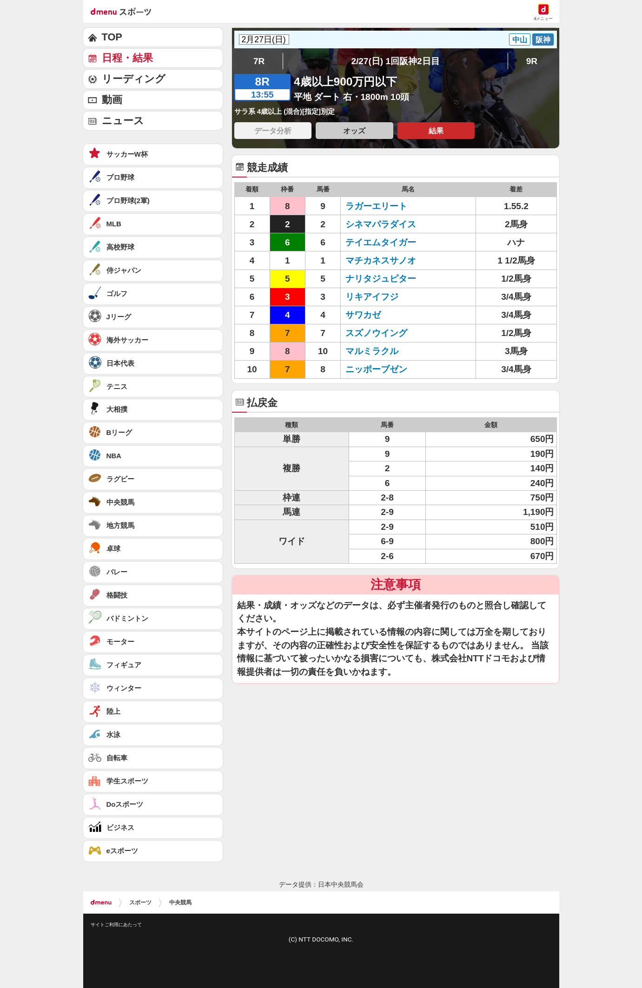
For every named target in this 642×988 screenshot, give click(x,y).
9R (531, 61)
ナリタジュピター (380, 278)
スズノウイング (376, 333)
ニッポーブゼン (376, 369)
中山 (519, 39)
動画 (112, 99)
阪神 (543, 39)
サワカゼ (363, 315)
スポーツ (140, 902)
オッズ (354, 130)
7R (259, 61)
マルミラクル (371, 351)
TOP (112, 37)
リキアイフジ (371, 297)
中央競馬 (180, 902)
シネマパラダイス (380, 224)
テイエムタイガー (380, 242)
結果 (436, 130)
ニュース (123, 120)
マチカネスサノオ (380, 260)
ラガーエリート (376, 206)
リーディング (133, 79)
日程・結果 (127, 58)
